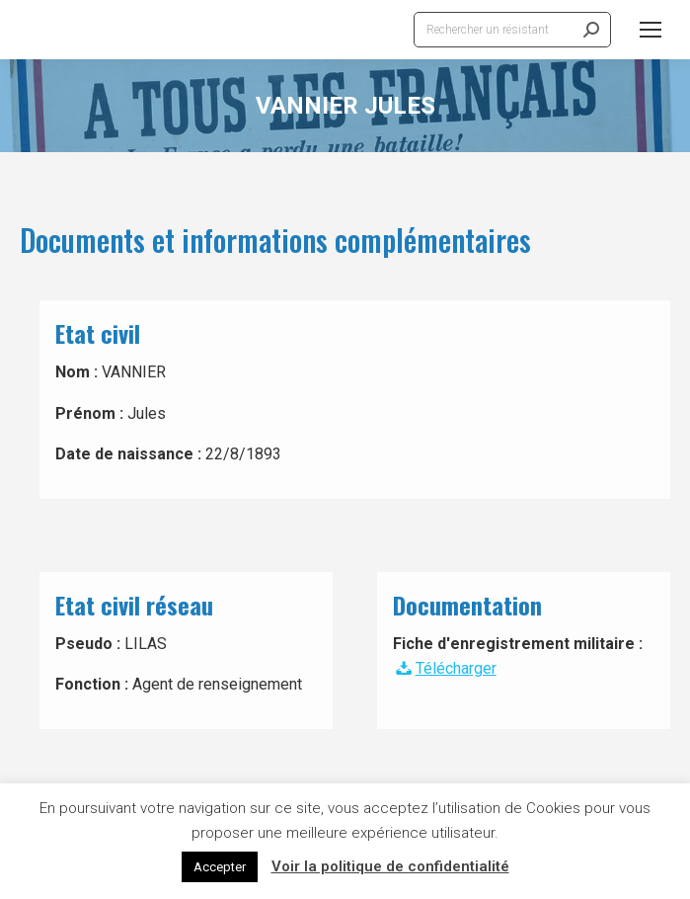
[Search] (512, 29)
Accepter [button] (219, 866)
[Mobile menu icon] (650, 29)
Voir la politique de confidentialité (390, 866)
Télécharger (444, 668)
